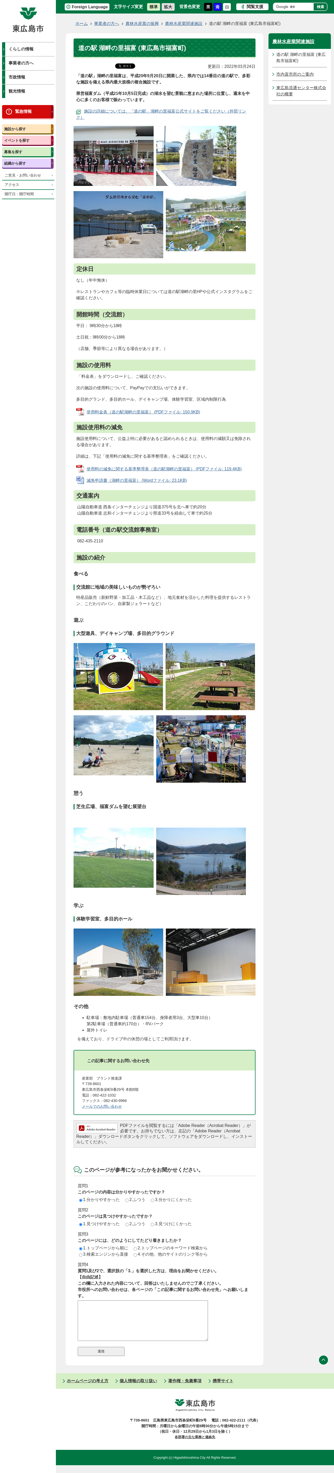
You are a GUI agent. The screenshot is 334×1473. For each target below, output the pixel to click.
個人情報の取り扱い (138, 1388)
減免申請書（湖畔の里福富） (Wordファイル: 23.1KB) (137, 480)
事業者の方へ (21, 63)
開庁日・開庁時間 (19, 194)
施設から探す (15, 129)
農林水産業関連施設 (183, 23)
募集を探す (13, 152)
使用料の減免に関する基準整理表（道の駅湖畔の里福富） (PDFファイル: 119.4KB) (164, 469)
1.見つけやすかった (99, 1224)
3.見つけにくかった (171, 1224)
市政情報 (17, 77)
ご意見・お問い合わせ (23, 175)
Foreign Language (90, 7)
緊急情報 (23, 111)
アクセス (12, 185)
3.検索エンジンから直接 (103, 1254)
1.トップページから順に (103, 1248)
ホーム (81, 23)
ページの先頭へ (323, 1368)
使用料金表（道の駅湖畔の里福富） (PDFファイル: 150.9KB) (143, 412)
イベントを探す (17, 140)
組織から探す (15, 163)
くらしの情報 (21, 49)
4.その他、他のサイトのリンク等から (171, 1254)
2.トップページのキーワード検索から (171, 1248)
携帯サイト (223, 1388)
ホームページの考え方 (87, 1388)
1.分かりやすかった (99, 1199)
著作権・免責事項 (184, 1388)
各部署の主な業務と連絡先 (195, 1445)
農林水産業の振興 (142, 23)
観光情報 (17, 91)
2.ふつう (135, 1199)
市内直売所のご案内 (295, 74)
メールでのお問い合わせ (102, 1106)
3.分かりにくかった (171, 1199)
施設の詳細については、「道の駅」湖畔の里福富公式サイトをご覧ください (154, 111)
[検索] (294, 6)
